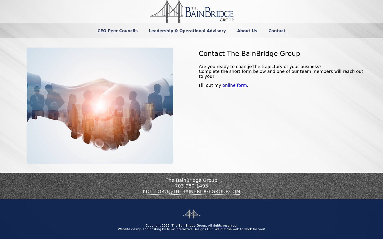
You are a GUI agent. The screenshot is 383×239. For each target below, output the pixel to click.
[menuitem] (117, 31)
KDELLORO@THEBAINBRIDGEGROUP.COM (191, 191)
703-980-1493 (191, 186)
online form (235, 85)
